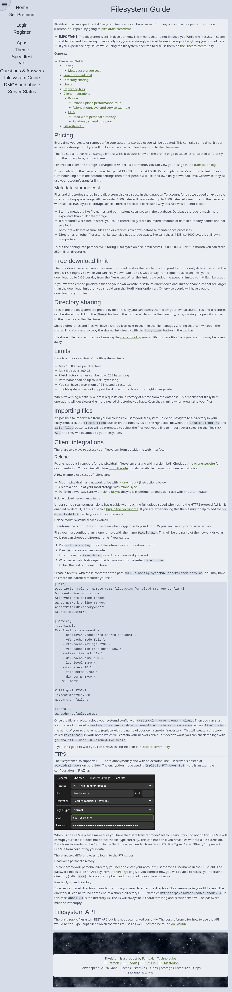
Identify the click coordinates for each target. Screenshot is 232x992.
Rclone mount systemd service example (106, 112)
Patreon (113, 964)
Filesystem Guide (27, 77)
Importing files (79, 93)
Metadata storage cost (89, 75)
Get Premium (27, 14)
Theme (27, 49)
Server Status (27, 91)
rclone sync (134, 494)
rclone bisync (116, 499)
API (27, 63)
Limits (73, 89)
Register (27, 32)
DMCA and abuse (27, 84)
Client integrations (82, 98)
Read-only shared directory (97, 126)
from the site (124, 476)
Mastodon (171, 964)
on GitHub (183, 925)
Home (27, 7)
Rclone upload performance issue (102, 107)
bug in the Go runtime (141, 516)
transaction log (210, 169)
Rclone (78, 103)
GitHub (150, 964)
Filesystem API (79, 130)
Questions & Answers (27, 70)
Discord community (161, 750)
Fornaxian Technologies (162, 960)
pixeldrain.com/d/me (122, 29)
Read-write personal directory (99, 121)
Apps (27, 42)
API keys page (137, 874)
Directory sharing (81, 84)
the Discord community (202, 50)
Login (27, 25)
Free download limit (83, 80)
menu (4, 4)
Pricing (74, 70)
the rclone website (207, 471)
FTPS (76, 117)
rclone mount (133, 490)
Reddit (132, 964)
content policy (136, 346)
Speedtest (27, 56)
